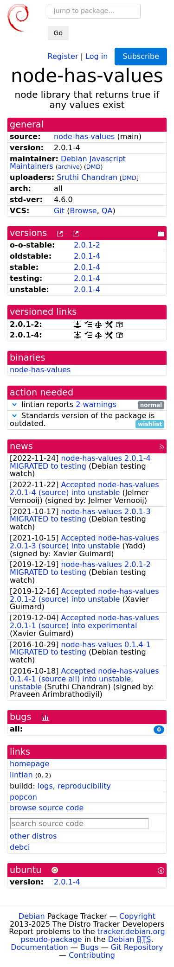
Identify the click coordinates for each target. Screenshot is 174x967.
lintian (21, 774)
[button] (14, 404)
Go (58, 33)
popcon (23, 797)
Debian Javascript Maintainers (68, 162)
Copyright (137, 916)
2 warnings (96, 404)
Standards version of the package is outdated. (87, 420)
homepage (29, 763)
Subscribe (140, 56)
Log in (96, 55)
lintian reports (87, 405)
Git (59, 210)
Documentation (39, 947)
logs (45, 786)
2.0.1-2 (87, 245)
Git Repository (137, 947)
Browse (83, 210)
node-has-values (84, 136)
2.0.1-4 (87, 256)
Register (63, 55)
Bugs (89, 947)
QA (107, 210)
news (21, 446)
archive (69, 166)
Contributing (92, 955)
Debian (32, 916)
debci (20, 847)
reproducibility (84, 786)
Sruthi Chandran (87, 177)
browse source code (47, 807)
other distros (33, 836)
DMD (93, 166)
